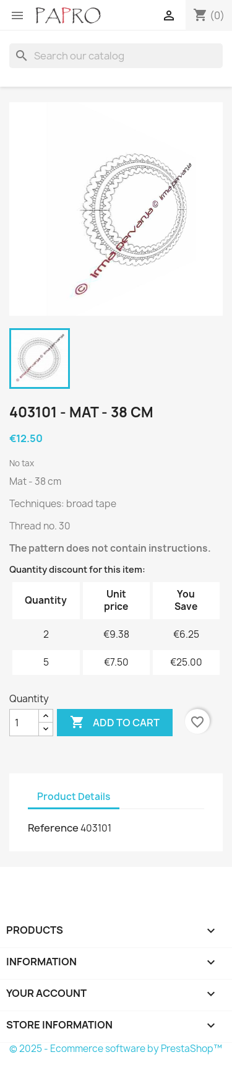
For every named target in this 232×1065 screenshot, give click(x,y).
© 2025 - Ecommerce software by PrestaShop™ (115, 1048)
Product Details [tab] (73, 796)
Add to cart (115, 723)
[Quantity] (24, 722)
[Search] (116, 55)
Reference (53, 828)
